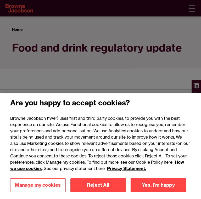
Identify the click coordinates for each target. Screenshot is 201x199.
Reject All (98, 189)
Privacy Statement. (126, 172)
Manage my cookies (38, 189)
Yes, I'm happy (158, 189)
